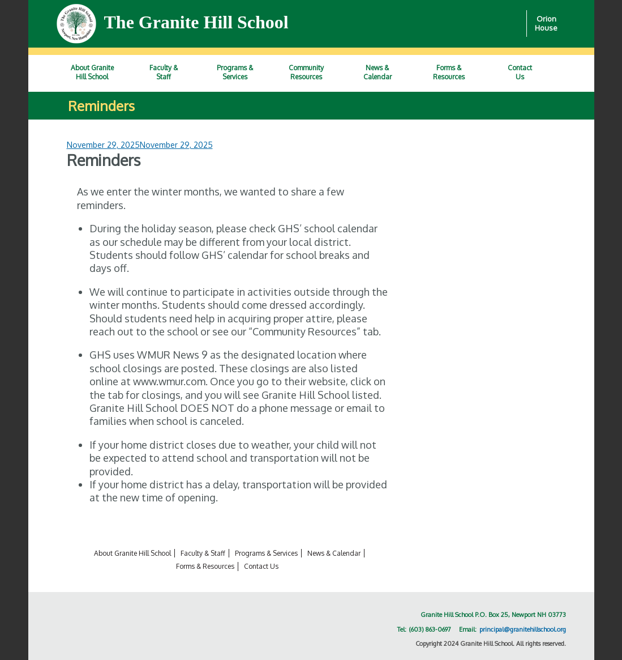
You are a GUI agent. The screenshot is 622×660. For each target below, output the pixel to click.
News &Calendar (377, 72)
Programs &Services (235, 72)
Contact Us (261, 566)
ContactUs (520, 72)
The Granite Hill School (196, 22)
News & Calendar (334, 553)
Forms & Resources (205, 566)
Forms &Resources (449, 72)
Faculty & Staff (203, 553)
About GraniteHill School (92, 72)
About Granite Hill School (132, 553)
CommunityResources (306, 72)
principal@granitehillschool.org (522, 629)
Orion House (546, 23)
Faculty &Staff (163, 72)
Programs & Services (266, 553)
